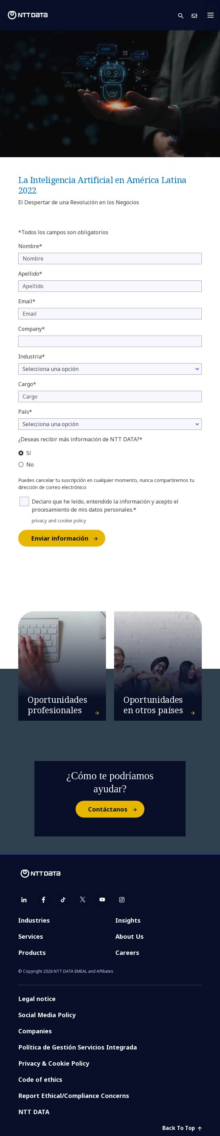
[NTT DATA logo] (27, 15)
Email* (26, 301)
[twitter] (82, 899)
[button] (185, 15)
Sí (28, 453)
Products (32, 953)
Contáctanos (116, 809)
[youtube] (102, 899)
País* (25, 411)
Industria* (31, 356)
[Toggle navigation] (212, 15)
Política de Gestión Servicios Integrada (77, 1047)
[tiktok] (63, 899)
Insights (128, 920)
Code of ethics (40, 1079)
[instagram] (122, 899)
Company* (31, 329)
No (30, 464)
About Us (129, 936)
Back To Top (182, 1128)
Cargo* (27, 384)
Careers (127, 953)
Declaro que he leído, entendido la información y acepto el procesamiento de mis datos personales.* (105, 505)
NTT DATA (33, 1112)
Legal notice (37, 999)
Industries (34, 920)
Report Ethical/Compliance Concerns (73, 1096)
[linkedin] (24, 899)
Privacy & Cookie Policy (53, 1063)
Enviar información (68, 538)
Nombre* (30, 246)
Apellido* (30, 273)
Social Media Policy (47, 1015)
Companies (35, 1031)
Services (30, 936)
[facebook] (43, 899)
